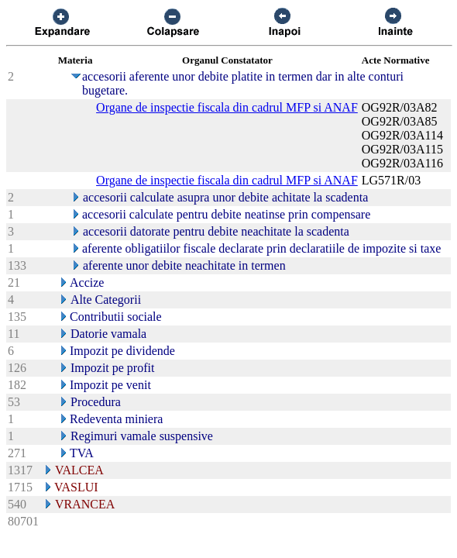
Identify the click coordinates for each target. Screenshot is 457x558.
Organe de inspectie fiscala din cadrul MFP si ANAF (227, 107)
